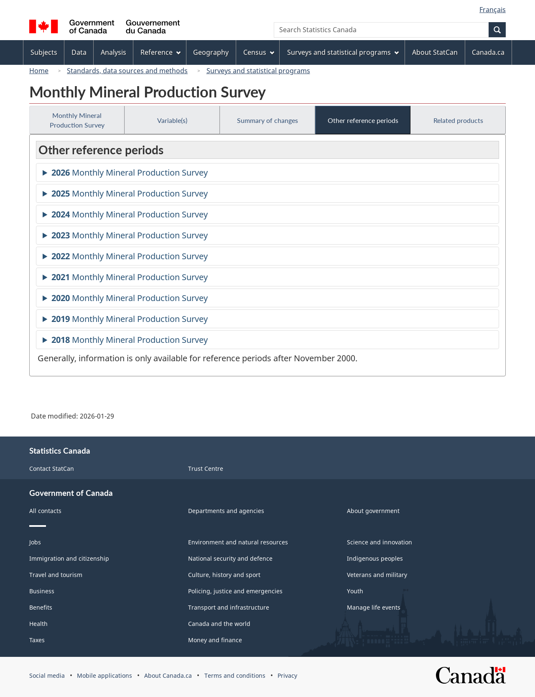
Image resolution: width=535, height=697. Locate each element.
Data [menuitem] (79, 52)
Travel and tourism (55, 575)
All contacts (45, 511)
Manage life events (373, 607)
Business (41, 591)
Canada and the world (219, 624)
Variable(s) (172, 120)
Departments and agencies (226, 511)
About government (373, 511)
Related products (458, 120)
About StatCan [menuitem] (435, 52)
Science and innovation (379, 542)
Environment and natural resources (238, 542)
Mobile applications (104, 675)
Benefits (40, 607)
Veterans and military (377, 575)
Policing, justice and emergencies (235, 591)
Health (38, 624)
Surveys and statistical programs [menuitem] (343, 52)
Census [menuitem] (258, 52)
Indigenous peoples (375, 558)
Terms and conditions (234, 675)
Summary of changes (267, 120)
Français (492, 9)
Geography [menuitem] (211, 52)
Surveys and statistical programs (258, 70)
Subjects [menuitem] (44, 52)
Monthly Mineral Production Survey (77, 120)
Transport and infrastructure (228, 607)
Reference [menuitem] (160, 52)
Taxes (37, 640)
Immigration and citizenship (69, 558)
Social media (47, 675)
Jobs (35, 542)
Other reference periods (363, 120)
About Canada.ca (168, 675)
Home (38, 70)
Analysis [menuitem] (113, 52)
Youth (355, 591)
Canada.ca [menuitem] (488, 52)
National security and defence (230, 558)
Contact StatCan (51, 468)
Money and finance (215, 640)
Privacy (287, 675)
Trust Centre (205, 468)
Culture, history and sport (224, 575)
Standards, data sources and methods (127, 70)
